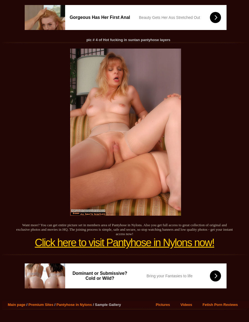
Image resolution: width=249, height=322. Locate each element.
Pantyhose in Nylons (74, 305)
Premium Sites (40, 305)
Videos (186, 305)
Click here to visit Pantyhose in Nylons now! (124, 242)
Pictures (163, 305)
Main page (17, 305)
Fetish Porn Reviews (220, 305)
